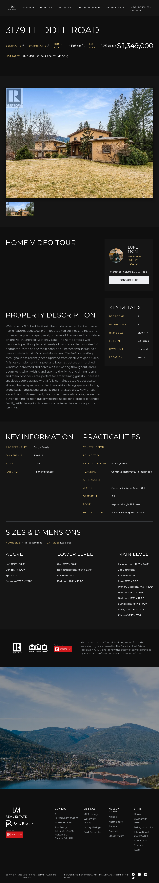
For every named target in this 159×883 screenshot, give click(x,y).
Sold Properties (93, 832)
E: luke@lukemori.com (66, 816)
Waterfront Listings (90, 821)
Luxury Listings (92, 827)
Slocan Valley (116, 836)
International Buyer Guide (141, 834)
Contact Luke (129, 280)
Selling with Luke (143, 827)
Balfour (113, 826)
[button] (27, 7)
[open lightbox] (79, 143)
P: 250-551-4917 (63, 822)
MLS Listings (91, 814)
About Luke (140, 840)
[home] (13, 8)
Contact (138, 845)
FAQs (137, 850)
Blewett (113, 831)
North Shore (116, 821)
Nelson (113, 817)
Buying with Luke (140, 821)
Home (137, 814)
